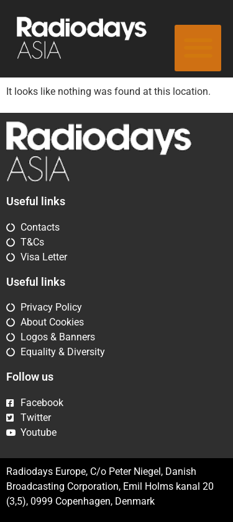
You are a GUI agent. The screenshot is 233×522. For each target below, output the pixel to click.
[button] (198, 48)
